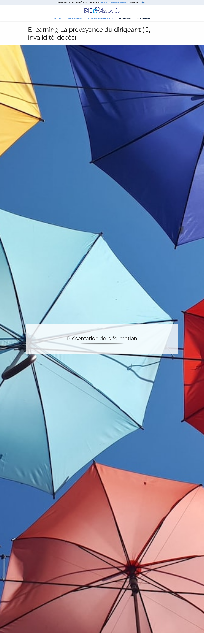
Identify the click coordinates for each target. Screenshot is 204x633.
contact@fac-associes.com (113, 2)
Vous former (75, 18)
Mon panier (125, 18)
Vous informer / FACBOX (100, 18)
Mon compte (143, 18)
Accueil (58, 18)
